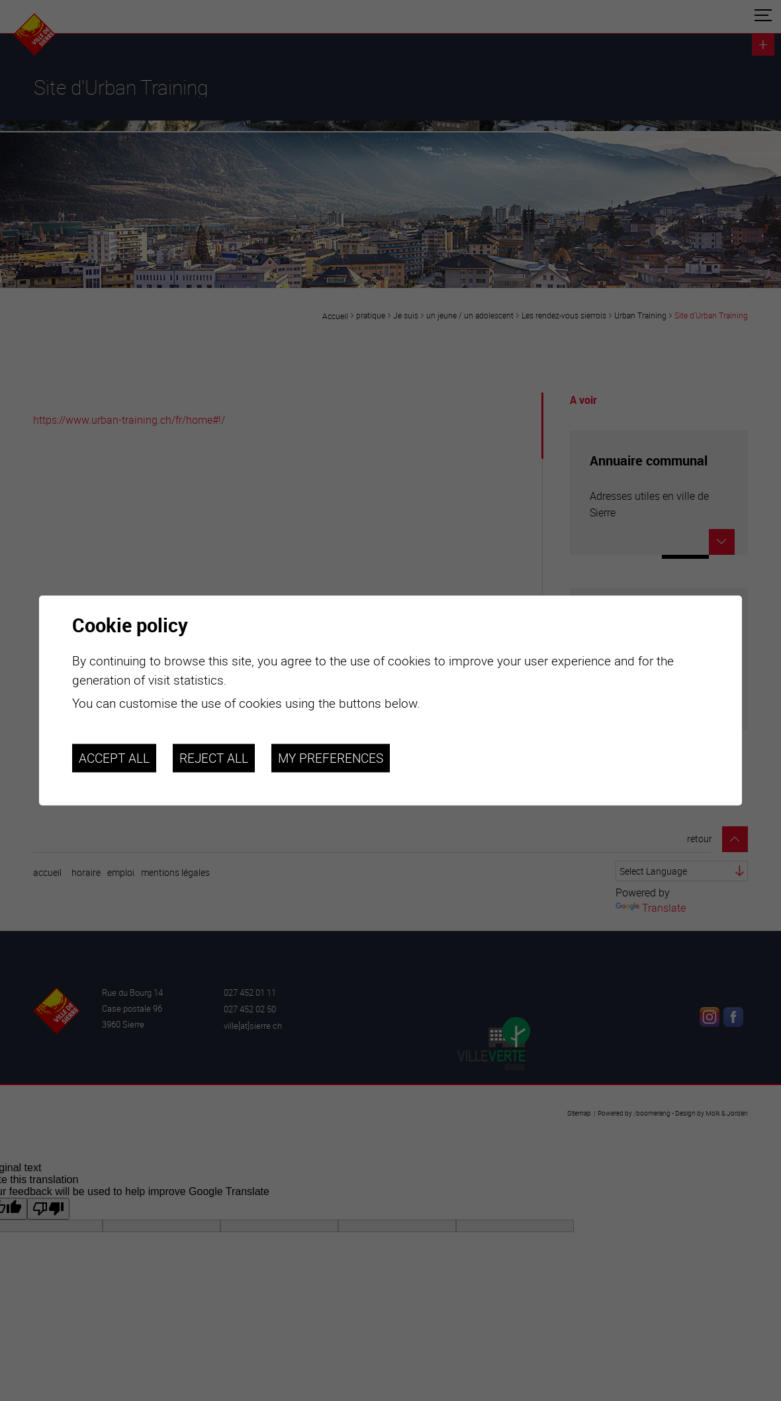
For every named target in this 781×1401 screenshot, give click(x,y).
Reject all (213, 758)
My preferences (330, 758)
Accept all (114, 758)
